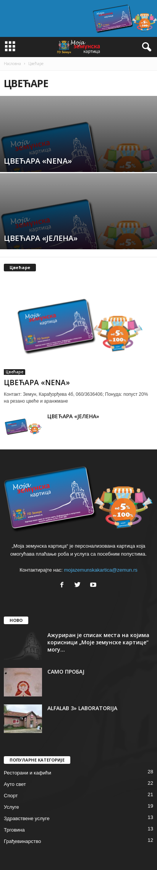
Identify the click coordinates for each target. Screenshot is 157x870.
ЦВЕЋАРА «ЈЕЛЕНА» (73, 416)
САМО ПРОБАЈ (65, 671)
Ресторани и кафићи (27, 773)
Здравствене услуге (27, 818)
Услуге (11, 807)
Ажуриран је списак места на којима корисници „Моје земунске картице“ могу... (98, 642)
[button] (145, 47)
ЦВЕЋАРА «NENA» (37, 382)
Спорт (11, 795)
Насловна (12, 63)
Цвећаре (14, 371)
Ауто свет (15, 784)
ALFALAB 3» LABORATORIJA (82, 708)
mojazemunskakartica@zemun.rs (100, 570)
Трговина (14, 830)
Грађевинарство (22, 841)
